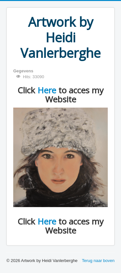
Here (46, 90)
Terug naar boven (98, 260)
